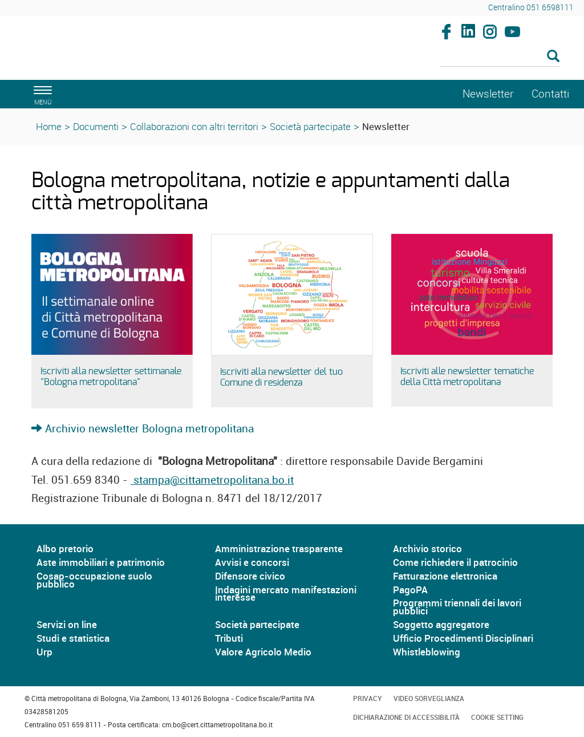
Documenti (96, 126)
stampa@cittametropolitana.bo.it (212, 479)
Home (49, 126)
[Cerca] (500, 57)
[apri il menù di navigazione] (41, 94)
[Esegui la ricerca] (553, 56)
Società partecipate (310, 126)
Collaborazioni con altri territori (194, 126)
